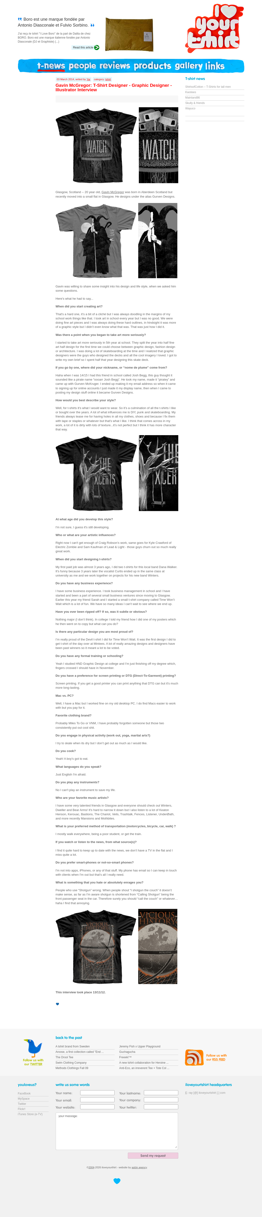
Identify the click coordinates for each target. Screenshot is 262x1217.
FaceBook (24, 1093)
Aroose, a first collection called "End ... (80, 1052)
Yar (88, 79)
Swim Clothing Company (71, 1062)
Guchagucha (127, 1052)
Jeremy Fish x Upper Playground (140, 1046)
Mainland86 (192, 97)
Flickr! (21, 1109)
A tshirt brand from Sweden (73, 1046)
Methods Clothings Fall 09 (72, 1068)
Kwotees (190, 92)
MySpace (24, 1098)
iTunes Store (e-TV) (30, 1114)
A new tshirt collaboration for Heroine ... (144, 1062)
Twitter (22, 1104)
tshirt (108, 79)
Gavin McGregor (113, 192)
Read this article (83, 47)
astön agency (139, 1167)
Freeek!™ (125, 1057)
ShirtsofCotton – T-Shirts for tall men (208, 86)
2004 (91, 1167)
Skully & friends (195, 103)
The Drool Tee (64, 1057)
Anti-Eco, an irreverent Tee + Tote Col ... (144, 1068)
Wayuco (190, 108)
